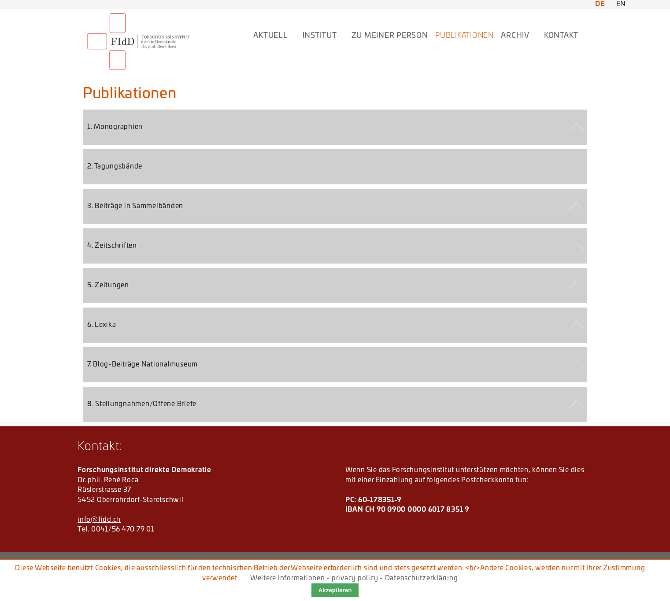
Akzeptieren (335, 590)
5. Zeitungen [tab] (108, 285)
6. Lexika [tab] (101, 325)
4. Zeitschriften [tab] (112, 245)
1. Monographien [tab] (115, 127)
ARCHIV (515, 35)
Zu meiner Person (390, 35)
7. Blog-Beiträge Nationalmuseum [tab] (142, 364)
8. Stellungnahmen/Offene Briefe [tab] (141, 404)
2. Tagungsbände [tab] (114, 166)
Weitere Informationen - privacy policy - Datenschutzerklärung (354, 578)
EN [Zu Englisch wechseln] (621, 4)
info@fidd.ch (99, 520)
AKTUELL (270, 35)
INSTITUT (320, 35)
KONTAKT (561, 35)
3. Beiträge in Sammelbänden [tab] (135, 206)
